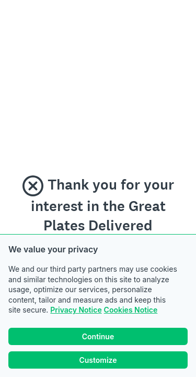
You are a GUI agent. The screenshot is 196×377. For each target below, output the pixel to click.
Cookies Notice (131, 309)
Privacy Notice (75, 309)
